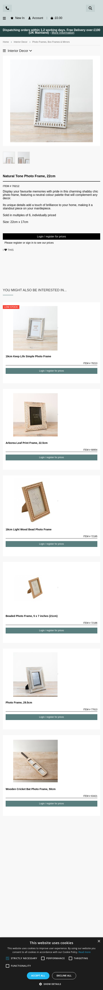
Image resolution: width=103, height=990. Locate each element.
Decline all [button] (64, 975)
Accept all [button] (38, 975)
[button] (51, 983)
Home (6, 42)
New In (20, 18)
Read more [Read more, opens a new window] (85, 952)
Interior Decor (20, 42)
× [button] (98, 941)
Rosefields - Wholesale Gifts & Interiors (51, 9)
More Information (63, 32)
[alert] (51, 963)
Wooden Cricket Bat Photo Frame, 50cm (31, 789)
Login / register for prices (51, 236)
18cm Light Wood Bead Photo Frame (29, 529)
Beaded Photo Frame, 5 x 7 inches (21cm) (32, 615)
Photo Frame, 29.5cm (19, 702)
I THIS (8, 250)
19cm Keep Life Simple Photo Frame (28, 356)
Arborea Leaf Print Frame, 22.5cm (27, 442)
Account (37, 18)
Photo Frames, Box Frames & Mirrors (51, 42)
